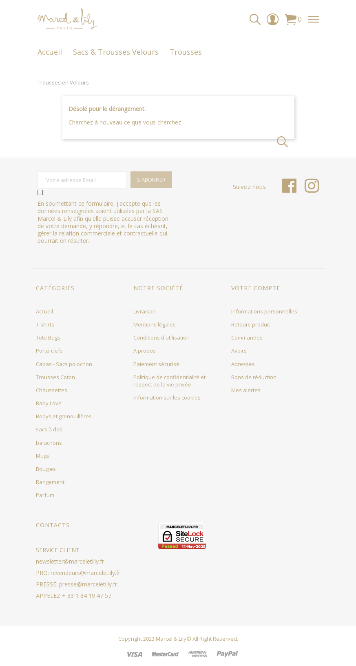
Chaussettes (51, 390)
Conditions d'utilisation (161, 337)
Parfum (45, 495)
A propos (144, 350)
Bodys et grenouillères (64, 416)
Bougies (46, 469)
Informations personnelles (264, 311)
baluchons (49, 442)
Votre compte (255, 288)
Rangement (50, 482)
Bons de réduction (253, 377)
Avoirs (239, 350)
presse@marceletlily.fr (88, 584)
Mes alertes (246, 390)
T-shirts (45, 324)
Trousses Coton (55, 377)
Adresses (243, 364)
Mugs (42, 456)
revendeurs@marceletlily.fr (85, 573)
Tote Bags (48, 337)
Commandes (247, 337)
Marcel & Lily (171, 638)
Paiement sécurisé (156, 364)
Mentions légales (154, 324)
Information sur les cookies (167, 397)
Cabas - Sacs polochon (64, 364)
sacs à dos (49, 429)
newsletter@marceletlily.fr (70, 561)
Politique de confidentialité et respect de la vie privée (169, 380)
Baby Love (49, 403)
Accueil (44, 311)
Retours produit (250, 324)
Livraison (144, 311)
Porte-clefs (49, 350)
